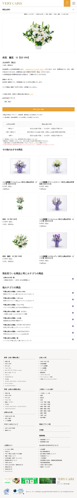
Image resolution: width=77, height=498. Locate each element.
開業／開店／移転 (44, 408)
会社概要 (41, 449)
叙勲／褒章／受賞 (44, 406)
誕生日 (41, 397)
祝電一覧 (6, 361)
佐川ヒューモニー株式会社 (62, 483)
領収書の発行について (10, 460)
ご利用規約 (42, 458)
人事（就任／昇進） (44, 404)
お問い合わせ (7, 462)
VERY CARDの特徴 (9, 428)
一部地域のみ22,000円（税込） (35, 69)
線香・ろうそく (8, 402)
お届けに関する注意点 (45, 465)
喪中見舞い (42, 417)
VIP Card (6, 366)
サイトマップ (7, 471)
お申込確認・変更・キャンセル (12, 458)
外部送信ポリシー (44, 456)
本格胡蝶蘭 (42, 363)
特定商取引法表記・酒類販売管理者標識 (50, 460)
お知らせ (6, 451)
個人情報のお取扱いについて (47, 453)
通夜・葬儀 (8, 101)
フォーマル (7, 368)
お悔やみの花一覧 (9, 416)
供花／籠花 (49, 14)
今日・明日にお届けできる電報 (12, 453)
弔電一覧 (6, 393)
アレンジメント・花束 (45, 377)
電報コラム (7, 430)
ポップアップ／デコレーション (12, 370)
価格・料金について (9, 456)
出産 (40, 400)
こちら (31, 94)
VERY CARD (7, 363)
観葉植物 (41, 372)
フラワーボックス (44, 374)
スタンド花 (42, 370)
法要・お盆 (42, 415)
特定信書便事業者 (44, 462)
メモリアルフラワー (9, 408)
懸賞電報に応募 (43, 442)
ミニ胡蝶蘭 (42, 368)
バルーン (6, 374)
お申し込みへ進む (38, 109)
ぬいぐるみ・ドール (9, 372)
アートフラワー (8, 383)
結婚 (40, 395)
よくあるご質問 (8, 449)
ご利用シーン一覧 (44, 393)
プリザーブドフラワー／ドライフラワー (15, 381)
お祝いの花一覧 (43, 361)
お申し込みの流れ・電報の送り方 (13, 465)
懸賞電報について (44, 439)
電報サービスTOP (29, 14)
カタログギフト (8, 377)
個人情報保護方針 (44, 451)
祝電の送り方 (7, 467)
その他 (6, 379)
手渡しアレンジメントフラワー (47, 379)
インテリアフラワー (9, 386)
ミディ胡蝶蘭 (42, 366)
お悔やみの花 (39, 14)
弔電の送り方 (7, 469)
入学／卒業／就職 (44, 402)
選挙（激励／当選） (44, 411)
